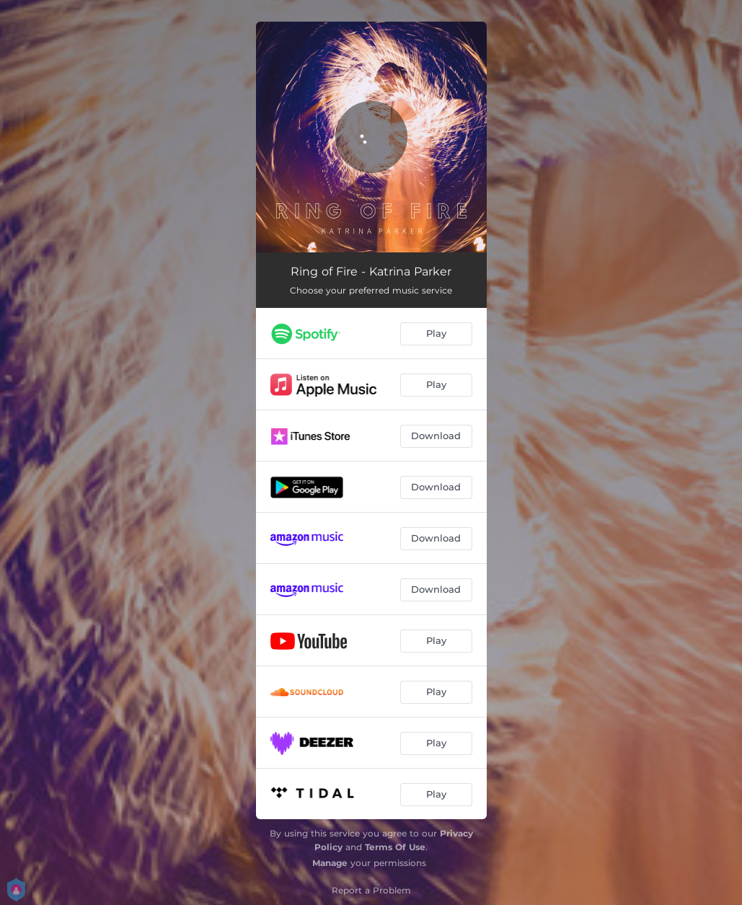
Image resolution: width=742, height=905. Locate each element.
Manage (330, 862)
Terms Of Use (395, 847)
